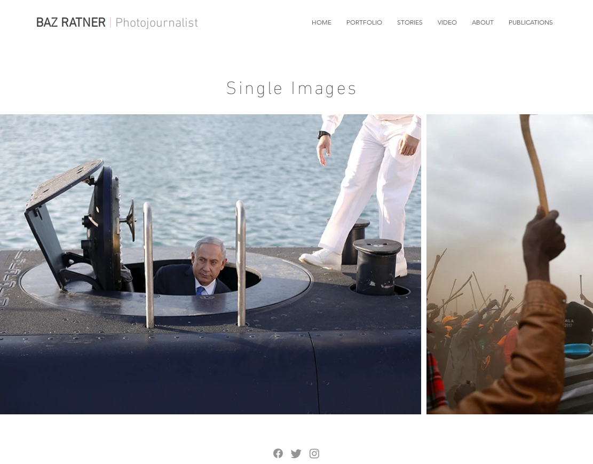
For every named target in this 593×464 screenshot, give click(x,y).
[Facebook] (278, 453)
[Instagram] (314, 453)
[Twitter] (296, 453)
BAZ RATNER (71, 23)
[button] (364, 22)
